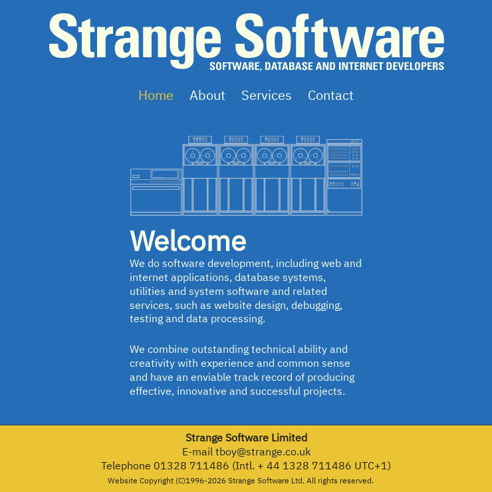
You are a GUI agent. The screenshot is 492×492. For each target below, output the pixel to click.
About (207, 95)
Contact (331, 95)
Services (266, 95)
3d (380, 480)
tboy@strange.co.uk (262, 451)
